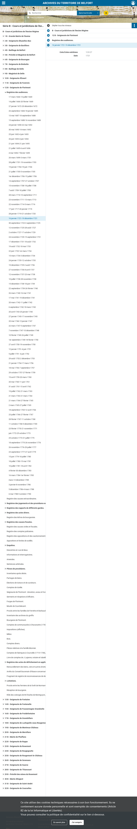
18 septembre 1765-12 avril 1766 (22, 410)
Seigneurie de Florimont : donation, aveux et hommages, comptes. (33, 592)
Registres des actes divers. (18, 513)
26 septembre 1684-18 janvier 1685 (23, 111)
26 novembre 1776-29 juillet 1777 (22, 447)
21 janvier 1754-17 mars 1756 (21, 363)
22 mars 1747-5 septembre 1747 (22, 326)
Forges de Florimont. (15, 601)
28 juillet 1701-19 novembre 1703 (22, 162)
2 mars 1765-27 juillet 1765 (20, 405)
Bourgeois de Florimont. (16, 620)
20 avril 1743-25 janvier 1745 (21, 312)
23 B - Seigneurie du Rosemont (18, 746)
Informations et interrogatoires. (20, 555)
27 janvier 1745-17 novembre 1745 (23, 316)
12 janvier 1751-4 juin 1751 (20, 349)
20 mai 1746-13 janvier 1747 (20, 321)
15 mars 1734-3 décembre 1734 (22, 256)
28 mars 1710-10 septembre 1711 (23, 195)
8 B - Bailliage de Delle (14, 69)
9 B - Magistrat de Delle (14, 73)
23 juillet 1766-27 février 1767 (21, 414)
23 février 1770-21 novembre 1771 (23, 429)
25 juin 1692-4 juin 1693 (18, 134)
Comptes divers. (13, 643)
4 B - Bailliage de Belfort (15, 50)
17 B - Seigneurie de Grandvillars (19, 718)
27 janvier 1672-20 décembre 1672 (23, 106)
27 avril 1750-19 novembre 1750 (22, 344)
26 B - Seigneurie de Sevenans (18, 760)
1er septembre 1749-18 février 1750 (23, 340)
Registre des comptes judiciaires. (20, 531)
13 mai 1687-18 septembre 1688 (22, 116)
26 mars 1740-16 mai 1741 (20, 293)
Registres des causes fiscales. (19, 522)
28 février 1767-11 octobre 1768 (22, 419)
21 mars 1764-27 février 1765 (21, 400)
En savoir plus (59, 822)
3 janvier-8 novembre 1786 (20, 485)
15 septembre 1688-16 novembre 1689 (25, 120)
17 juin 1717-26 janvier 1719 (20, 209)
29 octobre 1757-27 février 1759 (22, 372)
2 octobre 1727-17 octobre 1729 (22, 232)
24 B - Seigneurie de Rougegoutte (19, 751)
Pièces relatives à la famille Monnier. (21, 648)
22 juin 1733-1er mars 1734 (20, 251)
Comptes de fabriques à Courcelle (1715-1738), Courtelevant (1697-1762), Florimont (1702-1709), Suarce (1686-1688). (33, 653)
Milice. (9, 634)
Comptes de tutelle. (15, 587)
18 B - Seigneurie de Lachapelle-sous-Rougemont (26, 723)
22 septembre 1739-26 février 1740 (23, 288)
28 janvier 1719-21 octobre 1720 (22, 214)
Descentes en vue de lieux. (17, 550)
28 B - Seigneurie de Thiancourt (18, 770)
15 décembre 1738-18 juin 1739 (22, 284)
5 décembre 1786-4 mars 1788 (21, 489)
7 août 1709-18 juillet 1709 (20, 190)
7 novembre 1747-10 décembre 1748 (24, 330)
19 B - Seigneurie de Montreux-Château (21, 727)
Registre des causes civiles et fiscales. (22, 527)
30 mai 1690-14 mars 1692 (20, 130)
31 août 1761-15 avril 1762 (20, 386)
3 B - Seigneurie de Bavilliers (17, 45)
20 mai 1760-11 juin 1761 (19, 382)
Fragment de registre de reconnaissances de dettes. (28, 676)
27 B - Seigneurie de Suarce (16, 765)
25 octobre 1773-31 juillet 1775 (21, 438)
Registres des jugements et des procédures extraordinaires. (32, 503)
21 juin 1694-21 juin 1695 (19, 144)
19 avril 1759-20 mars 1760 (20, 377)
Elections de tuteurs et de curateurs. (21, 583)
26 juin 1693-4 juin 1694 (18, 139)
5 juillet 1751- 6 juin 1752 (19, 354)
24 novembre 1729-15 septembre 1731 (25, 237)
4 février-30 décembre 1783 (20, 471)
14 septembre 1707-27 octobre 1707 (24, 181)
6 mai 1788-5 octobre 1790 (20, 494)
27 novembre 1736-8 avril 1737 (21, 270)
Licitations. (11, 681)
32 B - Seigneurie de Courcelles (18, 788)
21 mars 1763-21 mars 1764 (20, 396)
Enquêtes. (11, 545)
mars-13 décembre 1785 (19, 480)
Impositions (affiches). (16, 629)
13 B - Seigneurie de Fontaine (17, 699)
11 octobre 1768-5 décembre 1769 (23, 424)
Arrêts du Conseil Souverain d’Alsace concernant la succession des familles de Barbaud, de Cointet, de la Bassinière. (33, 671)
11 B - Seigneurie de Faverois (17, 83)
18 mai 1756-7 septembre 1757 (22, 368)
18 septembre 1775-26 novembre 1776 (25, 443)
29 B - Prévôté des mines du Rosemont (21, 774)
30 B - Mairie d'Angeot (14, 779)
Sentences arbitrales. (15, 564)
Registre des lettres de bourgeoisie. (21, 517)
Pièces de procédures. (16, 569)
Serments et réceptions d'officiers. (21, 597)
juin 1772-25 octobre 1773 (20, 433)
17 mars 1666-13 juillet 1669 (20, 97)
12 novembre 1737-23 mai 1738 (22, 274)
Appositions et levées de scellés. (20, 541)
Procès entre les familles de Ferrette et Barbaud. (26, 611)
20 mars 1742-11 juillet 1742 (20, 302)
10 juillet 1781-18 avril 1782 (20, 466)
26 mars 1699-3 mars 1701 (20, 158)
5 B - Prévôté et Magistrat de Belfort (20, 55)
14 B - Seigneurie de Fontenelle (18, 704)
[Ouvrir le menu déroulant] (3, 3)
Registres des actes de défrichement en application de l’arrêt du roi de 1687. (33, 662)
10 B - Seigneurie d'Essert (15, 78)
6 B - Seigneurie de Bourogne (17, 59)
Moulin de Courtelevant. (16, 606)
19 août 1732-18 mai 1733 (20, 246)
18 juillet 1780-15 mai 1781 (20, 461)
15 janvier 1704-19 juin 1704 (20, 167)
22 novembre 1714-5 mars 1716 (22, 204)
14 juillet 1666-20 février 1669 (21, 102)
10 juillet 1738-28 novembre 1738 (22, 279)
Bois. (9, 639)
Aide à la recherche (37, 17)
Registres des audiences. (17, 92)
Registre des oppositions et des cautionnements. (27, 536)
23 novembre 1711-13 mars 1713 (22, 200)
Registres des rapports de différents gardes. (25, 508)
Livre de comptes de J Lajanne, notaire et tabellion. (27, 657)
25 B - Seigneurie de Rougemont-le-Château (23, 756)
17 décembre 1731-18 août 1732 (22, 242)
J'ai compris (77, 822)
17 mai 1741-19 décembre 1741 (22, 298)
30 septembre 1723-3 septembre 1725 (24, 223)
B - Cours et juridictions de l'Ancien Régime (21, 31)
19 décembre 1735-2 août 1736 (22, 265)
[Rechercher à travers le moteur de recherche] (53, 13)
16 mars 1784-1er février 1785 (21, 475)
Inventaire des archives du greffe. (20, 615)
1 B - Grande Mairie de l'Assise (17, 36)
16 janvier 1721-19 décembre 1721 (23, 218)
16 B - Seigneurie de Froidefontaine (20, 713)
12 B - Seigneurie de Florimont (18, 87)
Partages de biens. (14, 578)
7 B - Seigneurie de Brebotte (17, 64)
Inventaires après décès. (17, 573)
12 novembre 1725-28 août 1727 (22, 228)
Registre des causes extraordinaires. (22, 499)
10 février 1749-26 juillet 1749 (21, 335)
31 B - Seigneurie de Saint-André (19, 784)
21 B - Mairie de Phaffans (15, 737)
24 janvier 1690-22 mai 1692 (20, 125)
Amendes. (11, 559)
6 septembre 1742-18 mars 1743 (22, 307)
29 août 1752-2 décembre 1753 (22, 358)
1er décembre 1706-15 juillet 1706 (23, 176)
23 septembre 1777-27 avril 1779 (22, 452)
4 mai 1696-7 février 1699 (19, 153)
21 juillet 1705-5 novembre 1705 (22, 172)
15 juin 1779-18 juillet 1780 (20, 457)
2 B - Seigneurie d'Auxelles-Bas (18, 41)
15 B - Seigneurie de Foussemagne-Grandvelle (24, 709)
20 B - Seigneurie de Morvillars (18, 732)
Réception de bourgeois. (17, 690)
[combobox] (88, 13)
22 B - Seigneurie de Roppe (16, 742)
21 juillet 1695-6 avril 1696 (19, 148)
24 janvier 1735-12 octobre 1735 (22, 260)
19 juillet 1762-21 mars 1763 (20, 391)
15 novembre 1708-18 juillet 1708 (22, 186)
